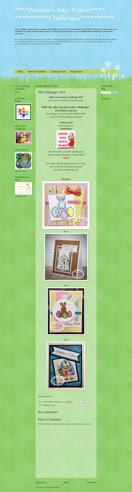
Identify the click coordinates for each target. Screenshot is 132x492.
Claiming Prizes (58, 71)
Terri (66, 285)
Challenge (46, 405)
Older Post (91, 482)
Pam (66, 340)
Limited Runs (66, 129)
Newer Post (41, 482)
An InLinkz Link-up (44, 396)
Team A (52, 405)
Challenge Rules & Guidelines (90, 31)
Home (20, 71)
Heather (66, 179)
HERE (63, 111)
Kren (66, 231)
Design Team (76, 71)
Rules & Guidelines (37, 71)
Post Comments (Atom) (51, 487)
